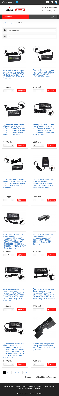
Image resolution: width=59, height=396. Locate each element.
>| (26, 372)
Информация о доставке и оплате (16, 386)
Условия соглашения (32, 388)
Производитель (9, 23)
